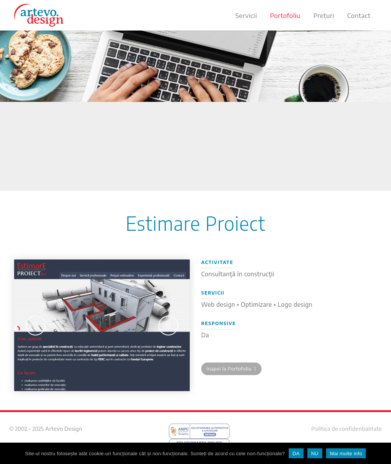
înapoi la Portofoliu (231, 369)
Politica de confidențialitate (346, 428)
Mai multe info (346, 453)
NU (314, 453)
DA (296, 453)
